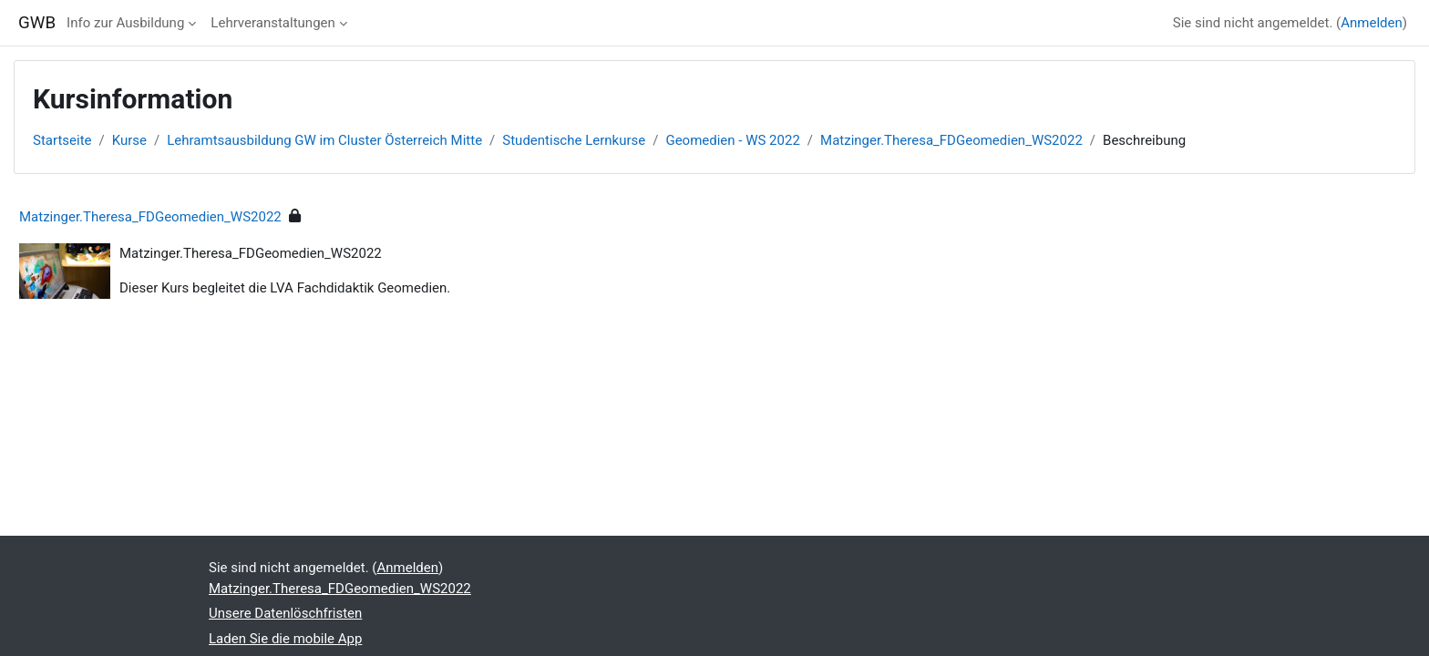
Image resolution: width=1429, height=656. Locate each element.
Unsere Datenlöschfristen (285, 613)
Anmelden (1372, 23)
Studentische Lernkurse (573, 140)
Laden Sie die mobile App (285, 638)
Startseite (62, 140)
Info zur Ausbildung (125, 23)
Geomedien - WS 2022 (732, 140)
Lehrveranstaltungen (272, 23)
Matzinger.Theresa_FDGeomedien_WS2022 (951, 140)
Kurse (129, 140)
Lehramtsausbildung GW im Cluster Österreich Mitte (324, 140)
